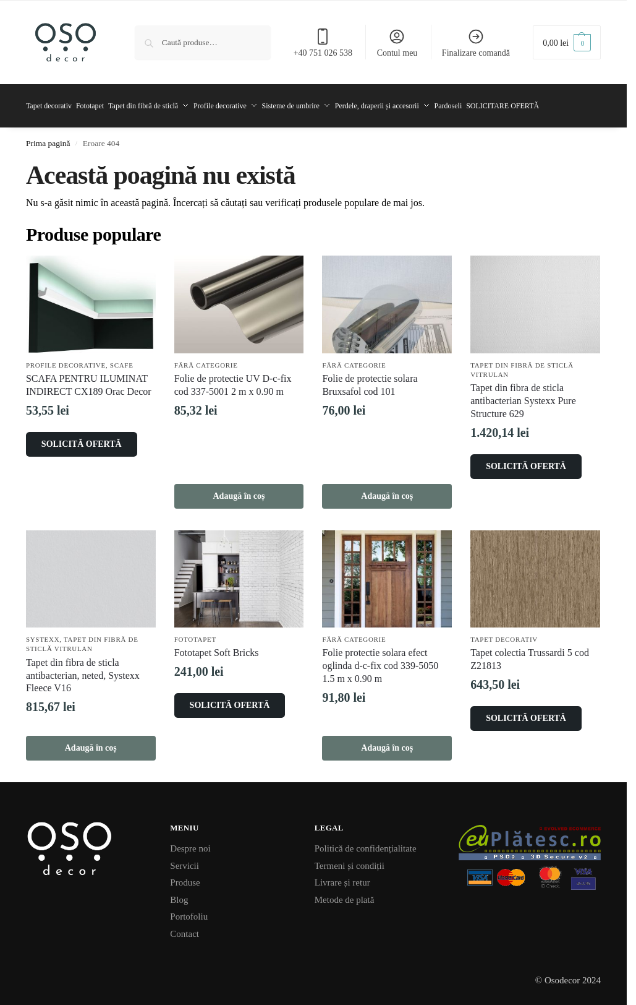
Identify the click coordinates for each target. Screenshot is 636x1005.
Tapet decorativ (504, 633)
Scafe (122, 359)
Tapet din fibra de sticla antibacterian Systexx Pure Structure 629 (523, 395)
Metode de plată (345, 894)
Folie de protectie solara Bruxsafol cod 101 (369, 379)
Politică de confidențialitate (366, 843)
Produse (185, 877)
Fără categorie (206, 359)
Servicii (184, 860)
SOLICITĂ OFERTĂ (81, 438)
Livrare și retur (342, 877)
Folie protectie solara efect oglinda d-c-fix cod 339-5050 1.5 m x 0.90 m (380, 660)
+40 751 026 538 (323, 43)
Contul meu (397, 43)
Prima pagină (48, 137)
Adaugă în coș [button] (239, 490)
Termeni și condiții (349, 860)
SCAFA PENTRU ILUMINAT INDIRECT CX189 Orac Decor (88, 379)
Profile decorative (66, 359)
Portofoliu (189, 911)
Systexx (42, 633)
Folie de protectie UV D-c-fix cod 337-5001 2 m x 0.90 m (233, 379)
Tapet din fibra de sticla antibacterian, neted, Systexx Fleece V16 (83, 670)
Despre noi (190, 843)
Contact (184, 928)
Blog (179, 894)
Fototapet (195, 633)
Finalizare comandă (476, 43)
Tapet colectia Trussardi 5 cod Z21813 (529, 654)
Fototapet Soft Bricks (216, 647)
